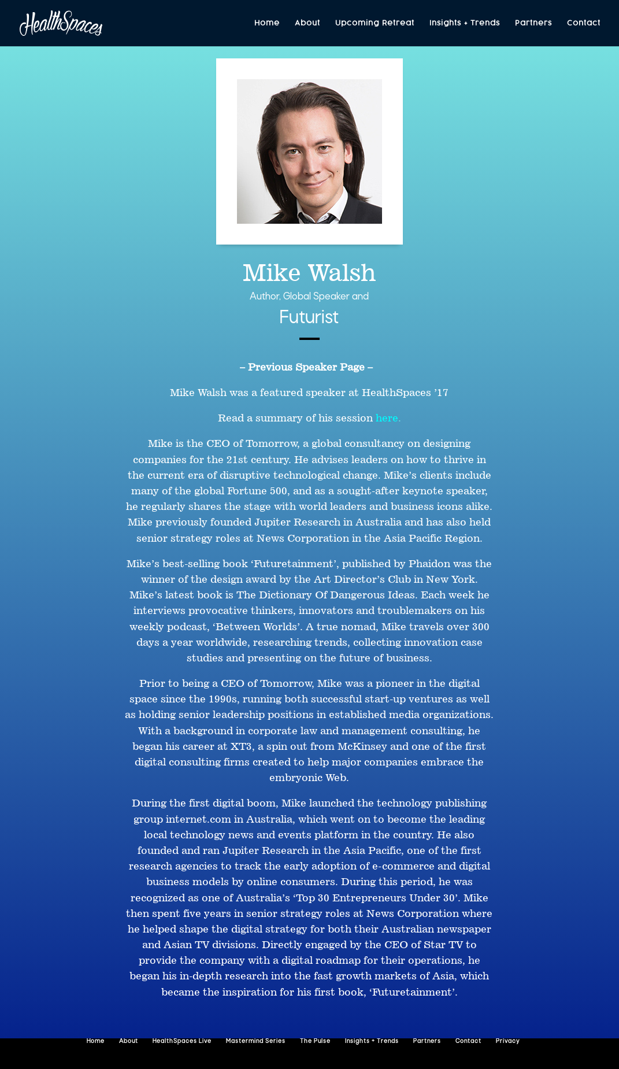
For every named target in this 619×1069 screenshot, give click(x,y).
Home (267, 23)
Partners (533, 23)
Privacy (508, 1041)
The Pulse (315, 1041)
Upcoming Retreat (374, 23)
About (307, 23)
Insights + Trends (464, 23)
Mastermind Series (256, 1041)
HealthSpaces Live (182, 1041)
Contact (584, 23)
